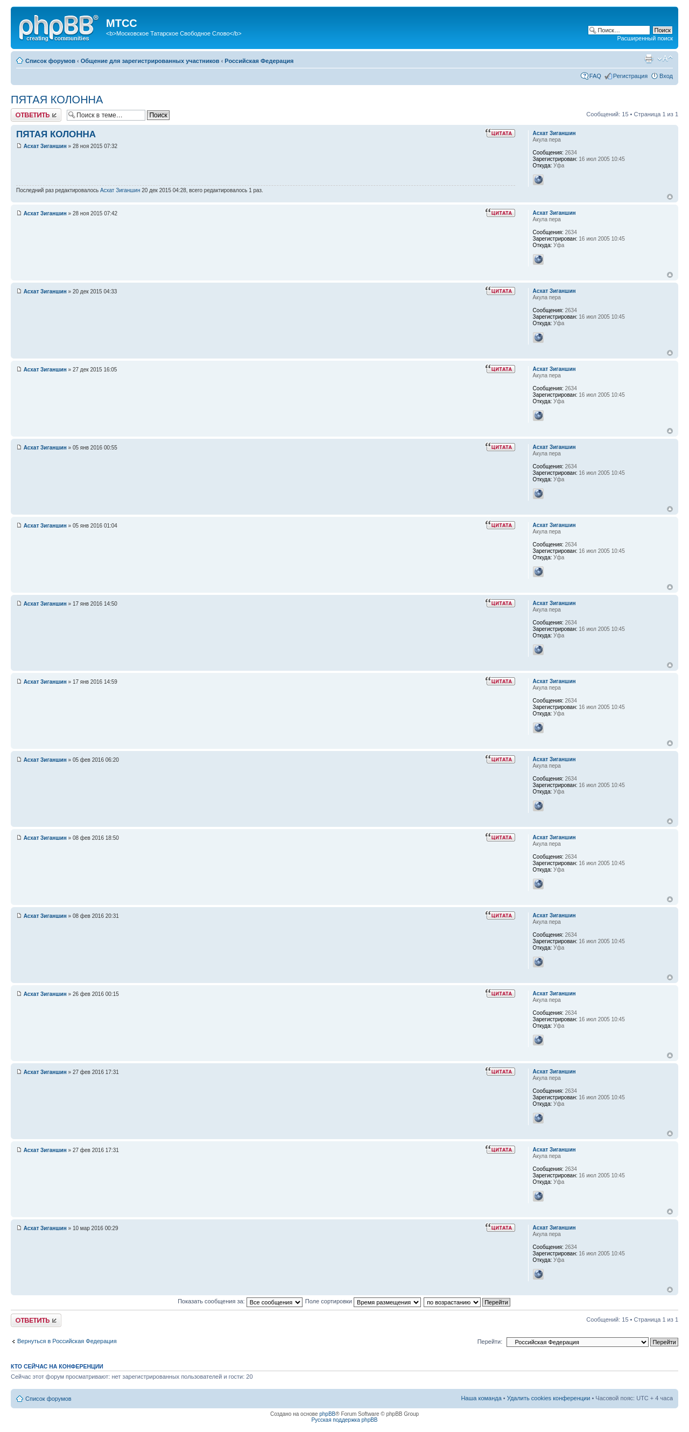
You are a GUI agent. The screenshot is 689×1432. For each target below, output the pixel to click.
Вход (666, 76)
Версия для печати (649, 59)
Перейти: (490, 1341)
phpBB (327, 1414)
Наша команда (481, 1398)
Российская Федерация (258, 61)
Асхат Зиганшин (45, 146)
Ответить (36, 115)
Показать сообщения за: (240, 1301)
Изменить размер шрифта (665, 59)
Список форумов (50, 61)
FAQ (595, 76)
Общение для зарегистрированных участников (150, 61)
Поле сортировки (363, 1301)
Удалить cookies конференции (548, 1398)
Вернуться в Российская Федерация (67, 1341)
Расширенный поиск (645, 38)
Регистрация (630, 76)
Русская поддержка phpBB (344, 1420)
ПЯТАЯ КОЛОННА (57, 100)
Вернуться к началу (670, 197)
